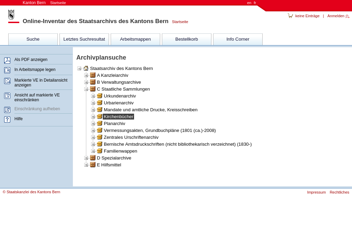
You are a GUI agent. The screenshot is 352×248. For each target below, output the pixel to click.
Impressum (316, 192)
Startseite (178, 22)
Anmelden (335, 16)
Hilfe (18, 118)
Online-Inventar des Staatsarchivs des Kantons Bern (95, 21)
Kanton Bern (44, 2)
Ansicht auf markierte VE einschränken (37, 97)
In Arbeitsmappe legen (34, 69)
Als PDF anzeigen (30, 59)
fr (255, 3)
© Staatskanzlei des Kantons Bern (31, 192)
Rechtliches (339, 192)
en (249, 3)
